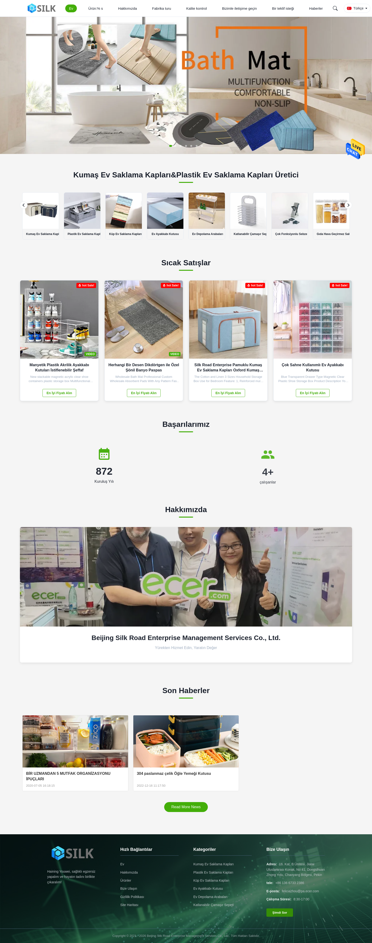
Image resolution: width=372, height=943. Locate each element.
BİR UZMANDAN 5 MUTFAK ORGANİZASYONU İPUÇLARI (68, 776)
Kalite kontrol (196, 8)
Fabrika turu (161, 8)
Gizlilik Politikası (132, 897)
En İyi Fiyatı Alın (59, 393)
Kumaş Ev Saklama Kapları (213, 864)
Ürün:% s (95, 8)
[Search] (335, 8)
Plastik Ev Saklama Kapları (213, 872)
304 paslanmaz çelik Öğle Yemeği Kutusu (174, 774)
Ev (71, 8)
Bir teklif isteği (283, 8)
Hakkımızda (127, 8)
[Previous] (24, 205)
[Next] (348, 205)
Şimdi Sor (279, 912)
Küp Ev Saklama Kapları (211, 880)
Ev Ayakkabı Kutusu (208, 888)
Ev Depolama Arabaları (210, 897)
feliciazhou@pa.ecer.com (300, 891)
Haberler (316, 8)
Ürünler (125, 880)
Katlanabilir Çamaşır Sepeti (213, 905)
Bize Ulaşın (128, 888)
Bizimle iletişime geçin (239, 8)
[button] (172, 146)
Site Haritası (129, 905)
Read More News (186, 807)
